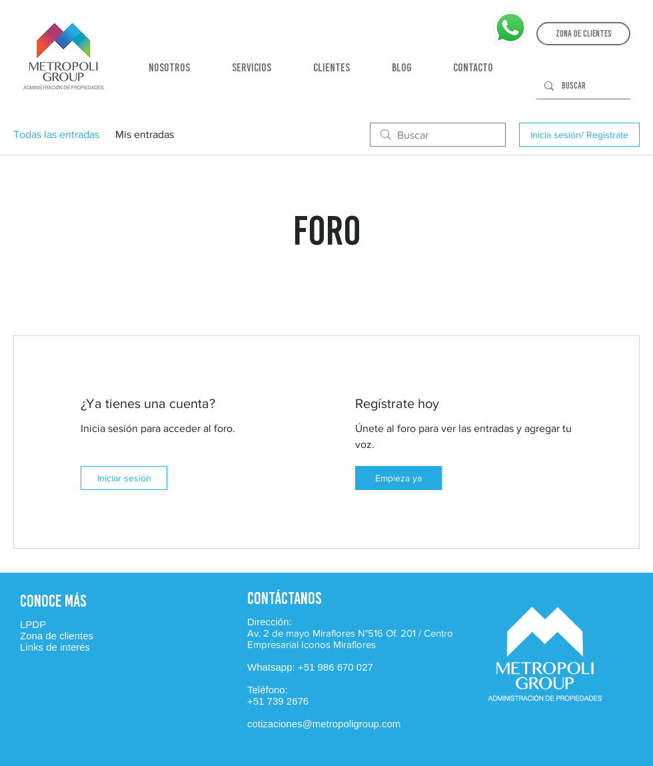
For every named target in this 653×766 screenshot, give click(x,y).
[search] (438, 135)
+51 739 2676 (278, 701)
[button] (583, 33)
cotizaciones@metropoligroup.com (323, 723)
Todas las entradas (56, 134)
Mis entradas (144, 134)
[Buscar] (582, 86)
